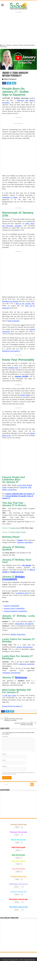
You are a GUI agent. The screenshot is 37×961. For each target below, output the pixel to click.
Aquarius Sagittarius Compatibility (15, 599)
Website (4, 754)
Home (2, 45)
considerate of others (9, 197)
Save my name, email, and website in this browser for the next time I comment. (18, 760)
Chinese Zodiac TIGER (18, 520)
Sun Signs (5, 947)
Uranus (20, 528)
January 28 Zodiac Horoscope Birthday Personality (23, 711)
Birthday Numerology (18, 622)
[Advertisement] (18, 792)
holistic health (25, 395)
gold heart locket (10, 683)
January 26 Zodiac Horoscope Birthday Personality (14, 706)
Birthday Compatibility (13, 565)
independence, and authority (24, 611)
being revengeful (13, 321)
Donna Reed (12, 477)
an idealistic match (22, 581)
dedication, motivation (26, 652)
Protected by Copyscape (27, 949)
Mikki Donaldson (10, 79)
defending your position (10, 301)
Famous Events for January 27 (12, 694)
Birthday (8, 45)
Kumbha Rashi (15, 516)
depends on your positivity (11, 351)
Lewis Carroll (21, 473)
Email (4, 748)
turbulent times (13, 368)
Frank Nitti (23, 475)
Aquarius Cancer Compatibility (14, 596)
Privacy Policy (7, 949)
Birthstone (21, 665)
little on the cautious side (25, 303)
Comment (5, 724)
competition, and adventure (11, 660)
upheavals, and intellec (24, 530)
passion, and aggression (25, 635)
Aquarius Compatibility (12, 593)
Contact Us (15, 949)
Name (4, 742)
